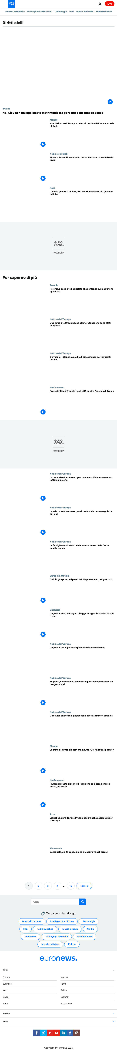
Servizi (6, 1013)
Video (5, 1003)
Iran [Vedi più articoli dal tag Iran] (25, 929)
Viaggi (6, 997)
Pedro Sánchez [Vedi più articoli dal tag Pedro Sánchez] (45, 929)
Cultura (64, 997)
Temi (5, 970)
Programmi (66, 1003)
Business (7, 983)
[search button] (82, 902)
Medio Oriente (104, 11)
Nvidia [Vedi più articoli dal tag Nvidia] (90, 929)
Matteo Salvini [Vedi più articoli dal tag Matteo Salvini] (84, 936)
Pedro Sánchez (84, 11)
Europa (6, 977)
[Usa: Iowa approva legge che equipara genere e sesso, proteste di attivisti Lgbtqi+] (82, 796)
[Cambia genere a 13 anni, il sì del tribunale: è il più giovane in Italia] (82, 203)
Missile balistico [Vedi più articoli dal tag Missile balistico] (50, 944)
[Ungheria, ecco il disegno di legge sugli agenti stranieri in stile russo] (82, 625)
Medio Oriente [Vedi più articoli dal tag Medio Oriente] (70, 929)
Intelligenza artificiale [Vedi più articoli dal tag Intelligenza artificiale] (62, 921)
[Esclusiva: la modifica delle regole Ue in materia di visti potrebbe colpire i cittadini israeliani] (82, 523)
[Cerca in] (58, 902)
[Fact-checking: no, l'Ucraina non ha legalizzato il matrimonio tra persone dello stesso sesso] (58, 113)
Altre (5, 1021)
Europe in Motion (59, 575)
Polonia (54, 285)
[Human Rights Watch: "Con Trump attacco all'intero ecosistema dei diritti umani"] (82, 135)
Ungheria (55, 609)
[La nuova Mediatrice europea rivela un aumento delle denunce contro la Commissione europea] (82, 489)
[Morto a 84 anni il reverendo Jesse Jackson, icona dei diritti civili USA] (82, 169)
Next (5, 990)
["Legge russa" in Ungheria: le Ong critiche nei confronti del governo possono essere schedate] (82, 659)
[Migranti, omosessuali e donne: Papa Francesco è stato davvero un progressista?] (82, 693)
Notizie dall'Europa (60, 319)
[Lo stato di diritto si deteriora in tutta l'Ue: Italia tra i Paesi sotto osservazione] (82, 761)
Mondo (54, 119)
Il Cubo (6, 108)
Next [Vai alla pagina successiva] (82, 885)
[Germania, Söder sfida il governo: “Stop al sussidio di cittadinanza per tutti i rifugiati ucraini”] (82, 369)
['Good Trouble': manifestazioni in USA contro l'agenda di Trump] (82, 403)
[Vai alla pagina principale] (11, 4)
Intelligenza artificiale (39, 11)
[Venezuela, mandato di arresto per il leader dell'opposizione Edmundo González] (82, 864)
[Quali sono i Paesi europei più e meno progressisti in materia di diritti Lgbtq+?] (82, 591)
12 (71, 885)
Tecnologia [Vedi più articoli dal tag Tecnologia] (89, 921)
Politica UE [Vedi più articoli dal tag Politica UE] (30, 936)
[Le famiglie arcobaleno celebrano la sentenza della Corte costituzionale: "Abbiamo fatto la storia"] (82, 557)
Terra (63, 983)
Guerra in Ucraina (15, 11)
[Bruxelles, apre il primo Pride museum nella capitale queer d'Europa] (82, 829)
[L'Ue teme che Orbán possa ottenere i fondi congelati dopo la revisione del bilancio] (82, 334)
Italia (52, 187)
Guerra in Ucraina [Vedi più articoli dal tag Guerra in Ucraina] (31, 921)
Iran (71, 11)
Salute (63, 990)
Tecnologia (60, 11)
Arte (52, 814)
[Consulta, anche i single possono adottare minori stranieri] (82, 727)
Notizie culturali (58, 153)
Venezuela (56, 848)
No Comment (57, 387)
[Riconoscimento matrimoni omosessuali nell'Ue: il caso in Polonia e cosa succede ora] (82, 300)
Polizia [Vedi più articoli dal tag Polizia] (72, 944)
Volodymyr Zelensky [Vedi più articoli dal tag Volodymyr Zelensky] (57, 936)
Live (109, 3)
